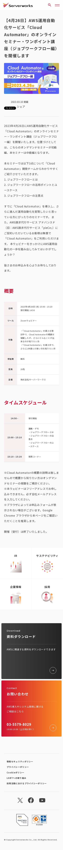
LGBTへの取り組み (16, 777)
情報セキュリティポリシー (20, 761)
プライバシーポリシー (18, 766)
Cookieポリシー (15, 772)
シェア (21, 106)
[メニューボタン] (57, 5)
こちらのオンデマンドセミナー (29, 147)
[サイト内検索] (50, 5)
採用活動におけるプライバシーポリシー (27, 783)
